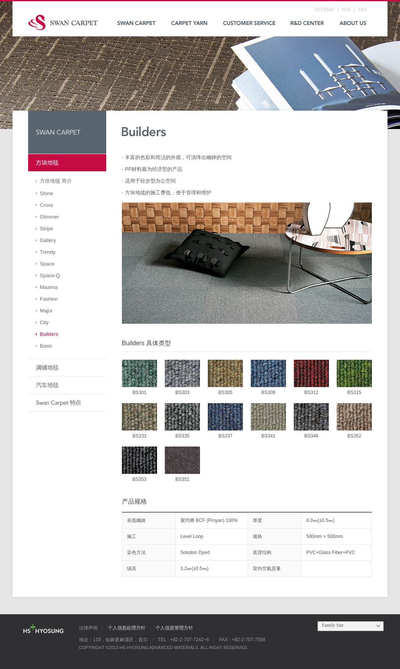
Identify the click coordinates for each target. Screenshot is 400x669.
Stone (46, 193)
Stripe (46, 228)
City (44, 322)
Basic (46, 346)
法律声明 (88, 628)
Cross (46, 205)
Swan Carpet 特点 (67, 403)
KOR (346, 9)
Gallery (48, 240)
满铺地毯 (67, 368)
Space (47, 264)
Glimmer (49, 217)
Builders (49, 334)
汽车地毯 (67, 385)
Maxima (49, 287)
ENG (362, 9)
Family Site (333, 625)
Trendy (47, 252)
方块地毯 (67, 163)
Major (46, 311)
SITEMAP (324, 9)
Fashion (49, 299)
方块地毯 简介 (56, 181)
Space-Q (50, 275)
